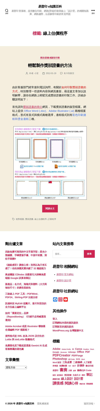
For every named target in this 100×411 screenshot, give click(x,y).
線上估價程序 (41, 219)
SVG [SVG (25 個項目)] (78, 359)
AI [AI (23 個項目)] (73, 349)
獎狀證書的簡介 (32, 106)
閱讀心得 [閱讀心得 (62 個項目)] (71, 383)
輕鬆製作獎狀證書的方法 (50, 65)
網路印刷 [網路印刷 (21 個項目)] (56, 379)
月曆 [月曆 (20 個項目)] (70, 371)
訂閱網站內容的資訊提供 (65, 322)
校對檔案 (20, 219)
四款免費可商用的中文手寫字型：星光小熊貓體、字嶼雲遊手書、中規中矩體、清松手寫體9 (26, 255)
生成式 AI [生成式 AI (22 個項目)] (76, 375)
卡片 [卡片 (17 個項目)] (69, 366)
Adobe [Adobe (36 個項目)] (56, 348)
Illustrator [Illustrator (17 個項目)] (63, 352)
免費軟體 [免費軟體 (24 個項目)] (63, 366)
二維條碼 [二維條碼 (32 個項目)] (77, 362)
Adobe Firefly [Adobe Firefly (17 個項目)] (66, 349)
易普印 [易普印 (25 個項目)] (55, 370)
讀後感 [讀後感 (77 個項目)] (58, 383)
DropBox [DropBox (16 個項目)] (86, 349)
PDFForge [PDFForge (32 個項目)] (77, 355)
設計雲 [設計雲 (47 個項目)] (78, 378)
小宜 (36, 73)
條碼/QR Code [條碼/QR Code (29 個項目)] (84, 370)
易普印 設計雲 (64, 280)
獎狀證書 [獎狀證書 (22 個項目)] (67, 375)
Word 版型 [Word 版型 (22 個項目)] (57, 362)
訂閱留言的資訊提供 (63, 326)
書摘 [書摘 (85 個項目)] (63, 370)
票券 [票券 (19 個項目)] (83, 375)
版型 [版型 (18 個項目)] (54, 375)
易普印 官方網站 (65, 274)
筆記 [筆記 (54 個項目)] (89, 374)
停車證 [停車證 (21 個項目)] (55, 366)
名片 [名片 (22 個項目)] (74, 366)
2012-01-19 (51, 73)
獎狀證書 (29, 219)
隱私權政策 (43, 403)
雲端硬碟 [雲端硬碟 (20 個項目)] (89, 384)
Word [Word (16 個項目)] (83, 359)
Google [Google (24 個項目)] (56, 352)
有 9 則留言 (69, 73)
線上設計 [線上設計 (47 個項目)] (67, 378)
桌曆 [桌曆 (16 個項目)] (74, 370)
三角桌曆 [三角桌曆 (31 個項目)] (67, 362)
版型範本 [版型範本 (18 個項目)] (60, 375)
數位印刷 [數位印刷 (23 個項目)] (89, 366)
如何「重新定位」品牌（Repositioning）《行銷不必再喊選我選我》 (25, 316)
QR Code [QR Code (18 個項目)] (71, 359)
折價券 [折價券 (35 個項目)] (80, 365)
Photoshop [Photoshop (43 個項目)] (60, 358)
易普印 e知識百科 (50, 6)
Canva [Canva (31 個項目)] (78, 349)
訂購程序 (52, 219)
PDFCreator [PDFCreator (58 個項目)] (61, 355)
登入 (55, 319)
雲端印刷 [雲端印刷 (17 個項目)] (82, 384)
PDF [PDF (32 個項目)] (87, 352)
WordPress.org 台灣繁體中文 (68, 330)
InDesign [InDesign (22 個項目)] (72, 352)
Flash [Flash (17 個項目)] (92, 349)
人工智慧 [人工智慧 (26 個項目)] (87, 362)
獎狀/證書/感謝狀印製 (50, 58)
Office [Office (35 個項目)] (80, 351)
